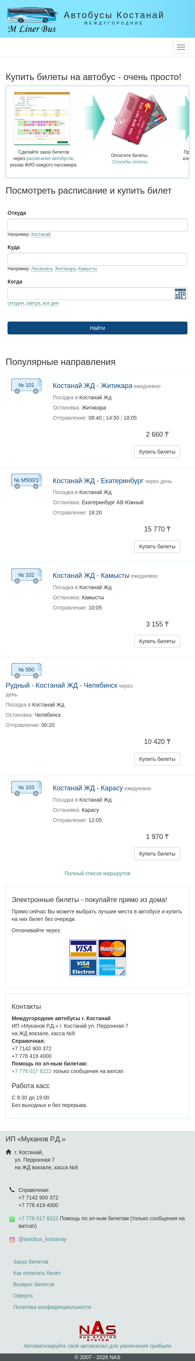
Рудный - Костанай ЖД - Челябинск (61, 685)
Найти (97, 328)
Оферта (23, 1296)
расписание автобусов (49, 158)
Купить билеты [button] (157, 452)
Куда (14, 247)
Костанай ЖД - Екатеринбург (98, 481)
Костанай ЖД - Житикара (92, 386)
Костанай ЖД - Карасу (88, 788)
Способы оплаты (129, 162)
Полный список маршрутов (97, 873)
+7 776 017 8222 (32, 1071)
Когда (15, 282)
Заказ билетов (30, 1262)
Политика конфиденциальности (52, 1307)
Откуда (17, 213)
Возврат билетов (33, 1284)
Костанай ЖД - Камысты (91, 575)
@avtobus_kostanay (42, 1239)
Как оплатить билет (37, 1273)
